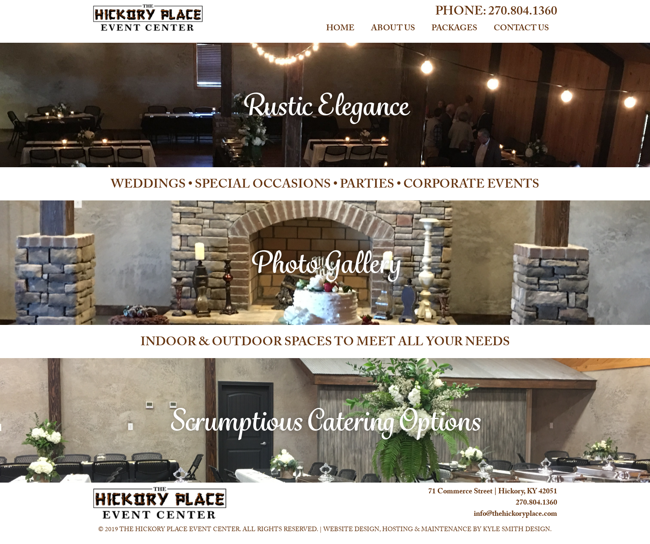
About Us (393, 29)
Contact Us (521, 29)
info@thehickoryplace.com (515, 514)
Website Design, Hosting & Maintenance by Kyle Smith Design (436, 530)
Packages (454, 29)
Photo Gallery (325, 262)
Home (340, 29)
